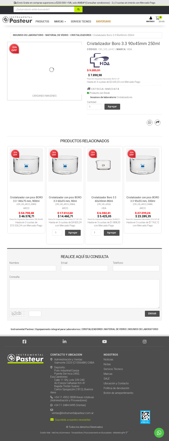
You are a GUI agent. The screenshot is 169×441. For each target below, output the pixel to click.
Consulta (14, 276)
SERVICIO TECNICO (81, 21)
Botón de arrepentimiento (118, 393)
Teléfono (118, 262)
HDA (129, 49)
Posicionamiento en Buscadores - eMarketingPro (104, 433)
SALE (107, 378)
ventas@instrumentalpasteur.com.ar (72, 413)
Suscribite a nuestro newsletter (70, 419)
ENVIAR (152, 313)
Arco (26, 208)
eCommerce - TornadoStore (71, 433)
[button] (127, 433)
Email (64, 262)
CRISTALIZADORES (80, 35)
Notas (107, 364)
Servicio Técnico (113, 369)
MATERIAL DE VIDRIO (56, 35)
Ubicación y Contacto (116, 383)
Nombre (14, 262)
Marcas (108, 373)
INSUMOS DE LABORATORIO (28, 35)
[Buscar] (79, 9)
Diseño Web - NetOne (49, 433)
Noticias (108, 359)
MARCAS (60, 21)
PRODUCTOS (42, 21)
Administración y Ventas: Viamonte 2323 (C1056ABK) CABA (72, 361)
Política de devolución (116, 388)
